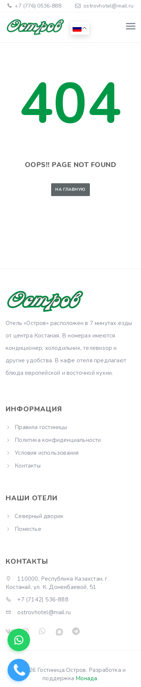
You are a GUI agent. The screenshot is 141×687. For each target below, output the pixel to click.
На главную (70, 189)
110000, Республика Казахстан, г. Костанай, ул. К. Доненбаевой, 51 (57, 582)
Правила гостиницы (41, 427)
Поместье (28, 529)
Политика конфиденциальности (58, 440)
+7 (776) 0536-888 (37, 5)
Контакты (28, 465)
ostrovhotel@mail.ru (108, 5)
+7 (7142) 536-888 (37, 599)
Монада (86, 678)
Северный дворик (39, 516)
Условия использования (47, 453)
